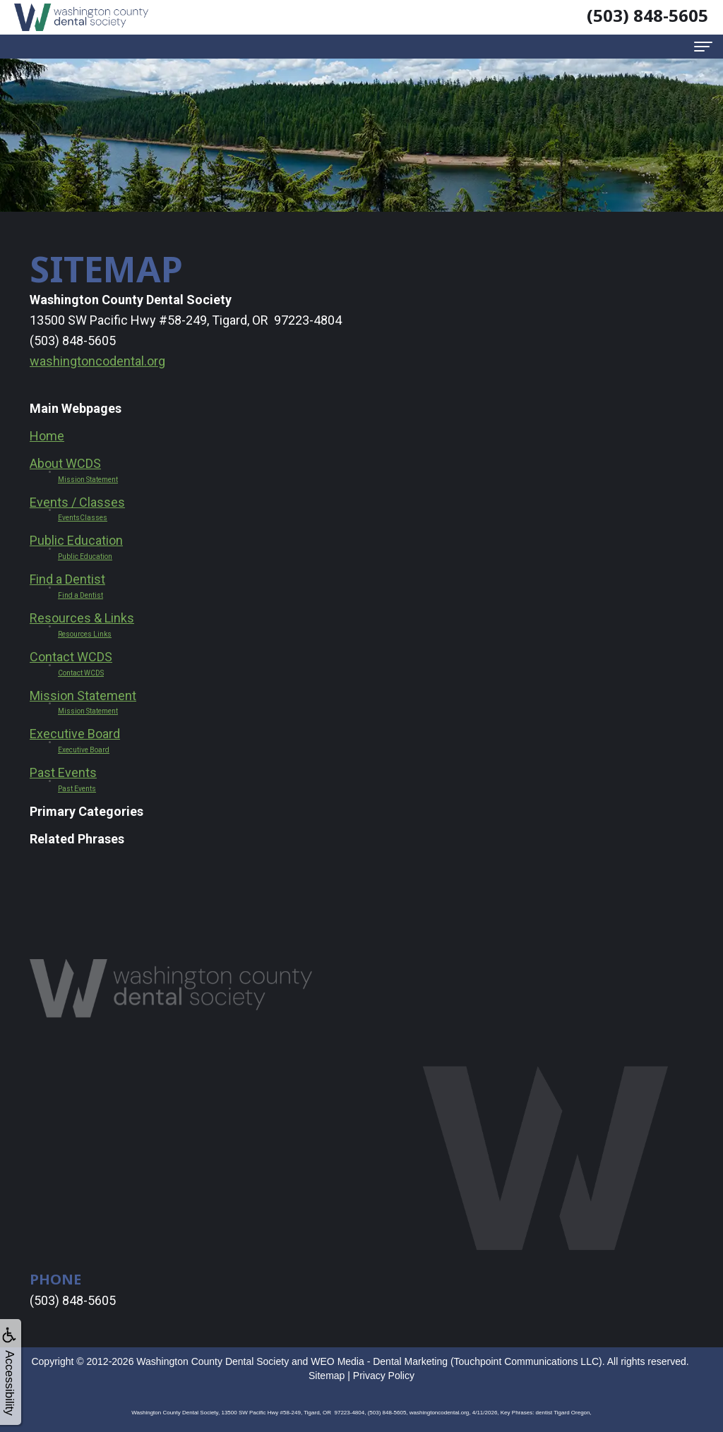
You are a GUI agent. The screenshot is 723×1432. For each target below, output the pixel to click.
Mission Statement (83, 695)
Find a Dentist (67, 579)
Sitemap (327, 1375)
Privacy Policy (383, 1375)
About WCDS (65, 463)
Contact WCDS (71, 656)
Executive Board (75, 733)
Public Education (76, 540)
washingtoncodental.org (97, 361)
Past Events (63, 772)
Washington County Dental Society (212, 1361)
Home (47, 435)
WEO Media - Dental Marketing (379, 1361)
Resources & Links (82, 617)
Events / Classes (77, 502)
